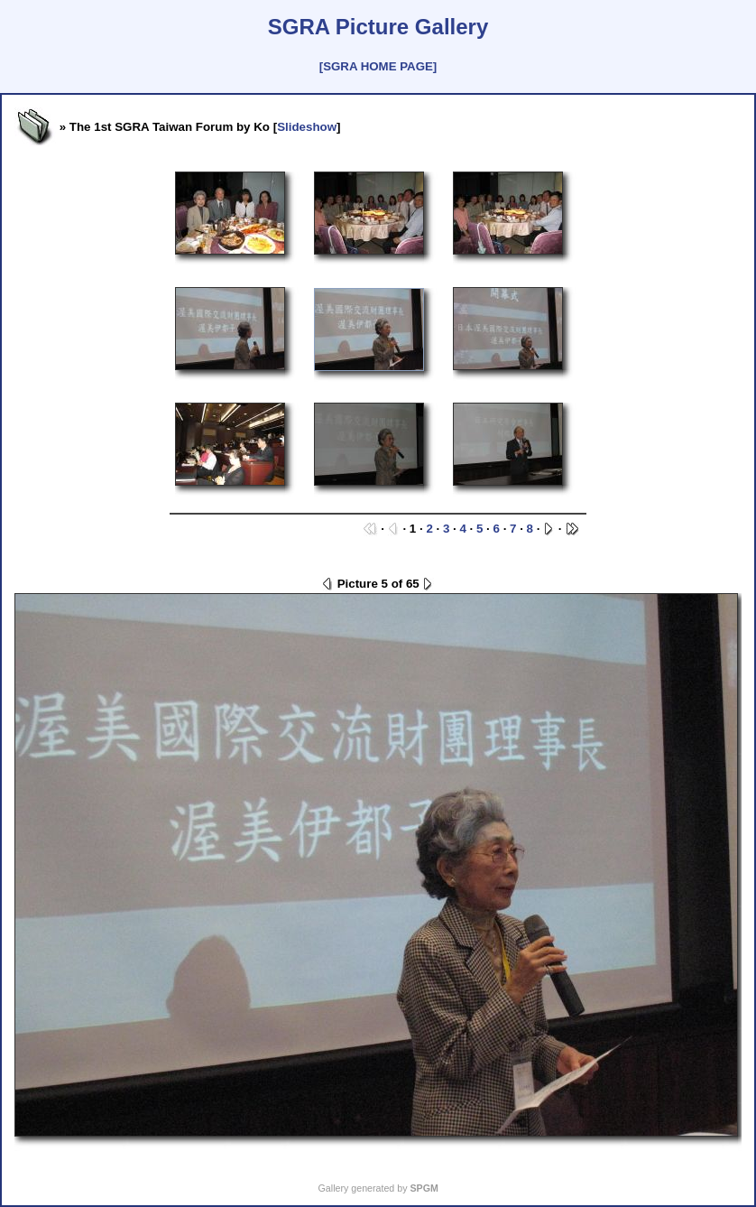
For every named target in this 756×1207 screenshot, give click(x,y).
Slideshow (307, 127)
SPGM (424, 1188)
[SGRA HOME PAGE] (378, 66)
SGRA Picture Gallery (378, 26)
